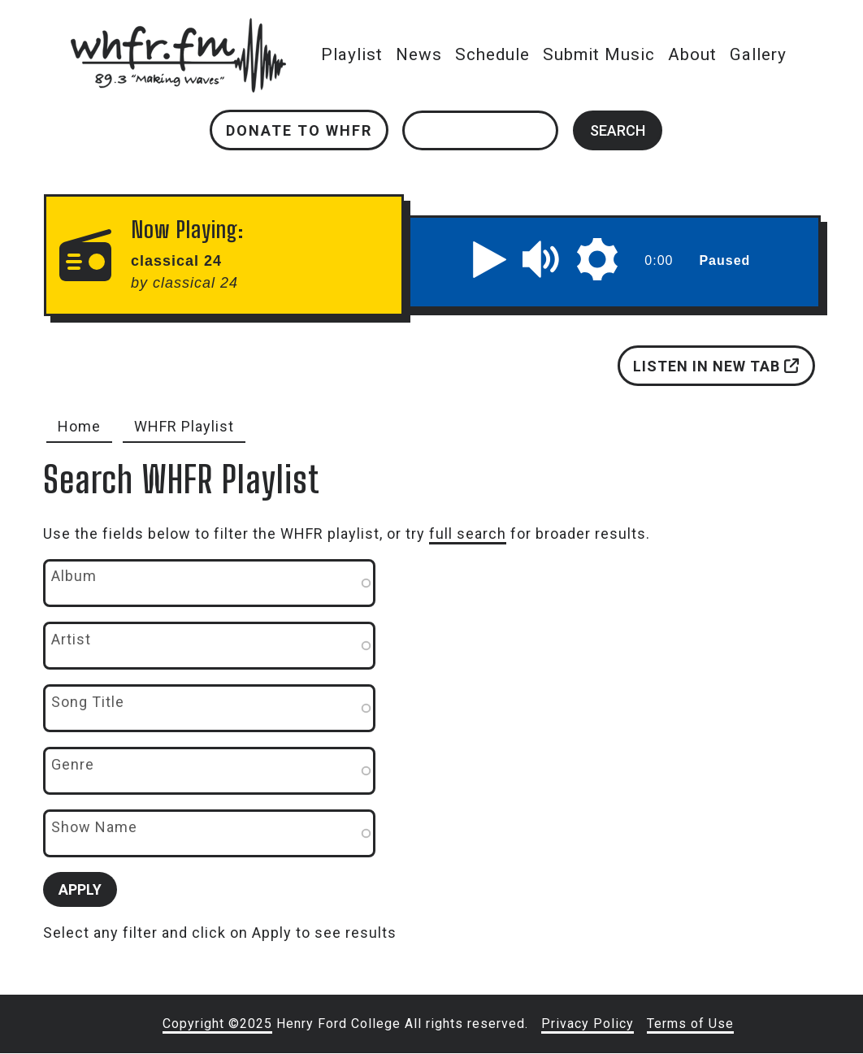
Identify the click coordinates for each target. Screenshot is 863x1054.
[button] (489, 259)
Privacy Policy (587, 1023)
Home (79, 426)
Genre (72, 764)
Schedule (492, 54)
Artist (71, 639)
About (692, 54)
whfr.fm (178, 28)
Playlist (352, 54)
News (419, 54)
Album (74, 575)
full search (467, 533)
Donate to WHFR (299, 130)
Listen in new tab (716, 366)
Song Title (87, 701)
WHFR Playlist (184, 426)
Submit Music (599, 54)
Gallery (758, 54)
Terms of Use (690, 1023)
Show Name (94, 826)
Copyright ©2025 (217, 1023)
